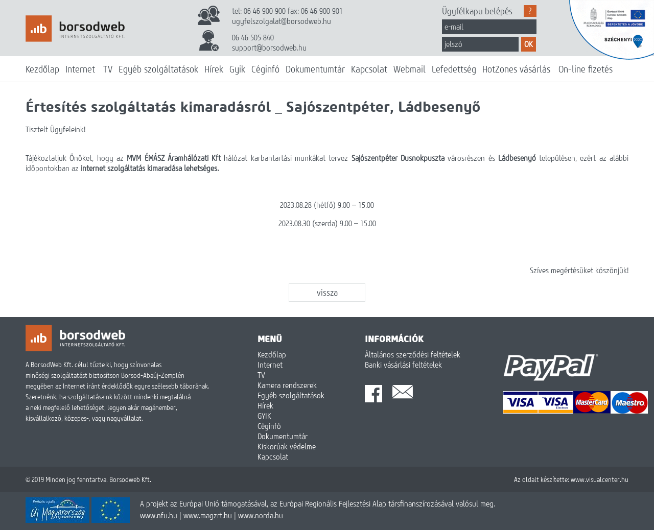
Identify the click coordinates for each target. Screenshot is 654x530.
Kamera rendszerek (287, 385)
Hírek (213, 69)
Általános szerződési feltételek (412, 354)
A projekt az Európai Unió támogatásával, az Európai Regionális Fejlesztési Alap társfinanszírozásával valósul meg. (317, 503)
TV (107, 69)
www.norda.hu (260, 515)
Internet (80, 69)
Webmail (409, 69)
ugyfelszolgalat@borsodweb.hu (281, 21)
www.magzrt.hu (207, 515)
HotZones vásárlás (516, 69)
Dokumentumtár (315, 69)
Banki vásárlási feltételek (403, 364)
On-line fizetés (585, 69)
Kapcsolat (369, 69)
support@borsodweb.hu (269, 47)
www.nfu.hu (158, 515)
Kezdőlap (42, 69)
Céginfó (265, 69)
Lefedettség (454, 69)
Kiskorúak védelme (287, 446)
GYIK (264, 416)
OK (528, 44)
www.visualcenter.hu (599, 479)
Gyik (237, 69)
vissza (327, 292)
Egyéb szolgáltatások (158, 69)
